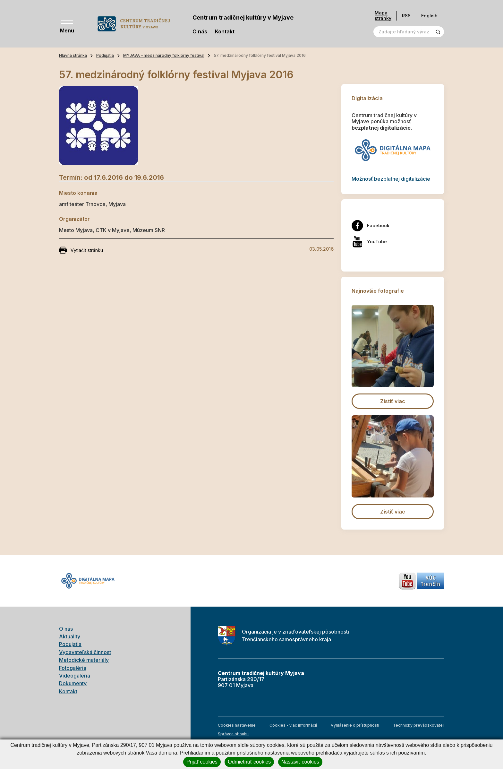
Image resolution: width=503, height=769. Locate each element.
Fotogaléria (72, 668)
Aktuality (69, 636)
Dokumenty (73, 683)
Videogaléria (74, 675)
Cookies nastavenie (237, 725)
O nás (199, 32)
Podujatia (105, 55)
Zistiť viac (392, 401)
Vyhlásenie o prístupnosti (355, 725)
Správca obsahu (233, 733)
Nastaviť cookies (300, 762)
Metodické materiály (84, 660)
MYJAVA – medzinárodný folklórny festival (163, 55)
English (429, 15)
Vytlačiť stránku (81, 250)
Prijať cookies (201, 762)
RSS (406, 15)
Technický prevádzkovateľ (418, 725)
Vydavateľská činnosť (85, 652)
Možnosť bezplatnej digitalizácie (391, 179)
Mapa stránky (383, 15)
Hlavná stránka (73, 55)
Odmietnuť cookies (249, 762)
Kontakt (224, 32)
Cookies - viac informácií (293, 725)
